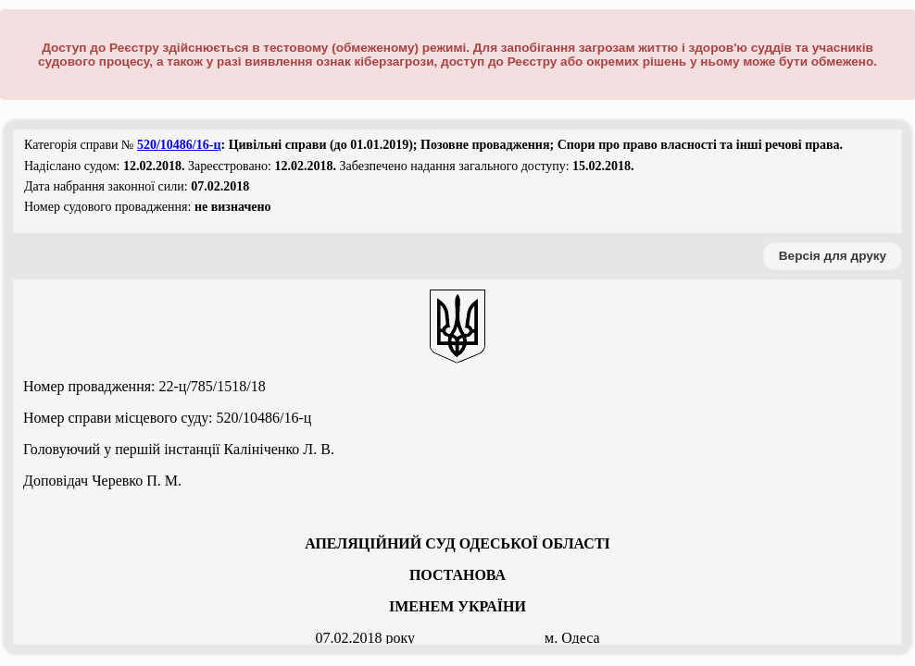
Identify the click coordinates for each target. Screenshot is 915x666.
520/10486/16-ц (179, 145)
